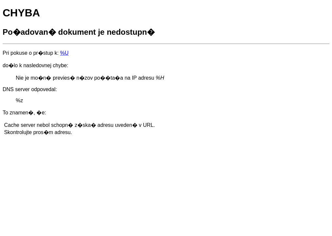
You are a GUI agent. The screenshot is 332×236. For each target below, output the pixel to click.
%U (64, 53)
